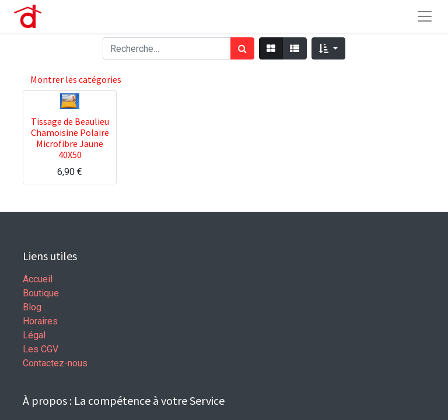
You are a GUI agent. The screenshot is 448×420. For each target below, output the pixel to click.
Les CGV (40, 349)
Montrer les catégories (75, 79)
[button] (328, 48)
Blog (32, 307)
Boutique (41, 293)
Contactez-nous (55, 363)
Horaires (40, 321)
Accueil (37, 279)
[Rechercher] (242, 48)
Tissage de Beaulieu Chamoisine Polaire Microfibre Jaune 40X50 (70, 138)
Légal (34, 335)
